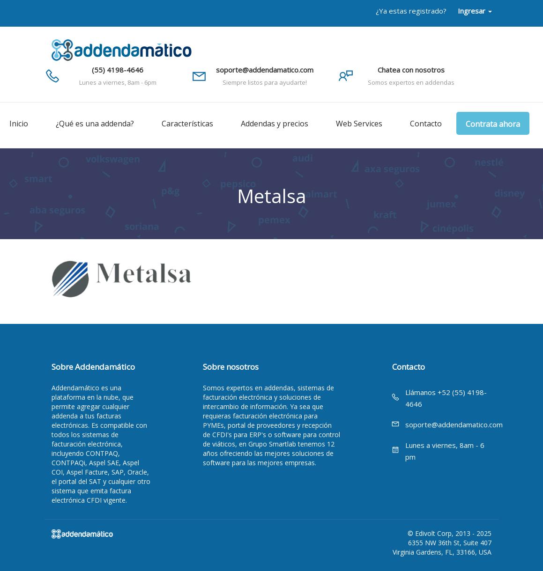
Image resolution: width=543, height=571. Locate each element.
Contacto (426, 123)
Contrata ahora (493, 124)
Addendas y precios (274, 123)
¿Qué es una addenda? (95, 123)
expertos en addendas (260, 387)
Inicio (18, 123)
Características (187, 123)
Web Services (359, 123)
